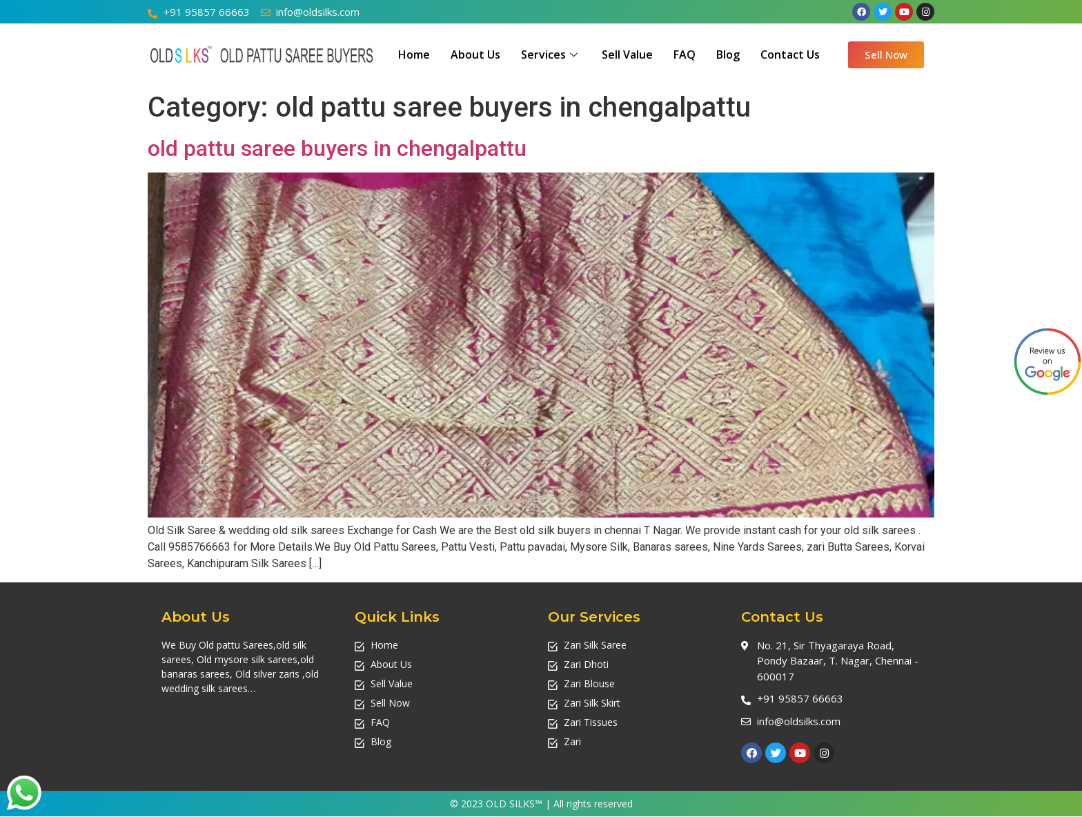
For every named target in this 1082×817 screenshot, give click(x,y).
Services (551, 54)
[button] (886, 54)
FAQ (684, 54)
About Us (475, 54)
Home (414, 54)
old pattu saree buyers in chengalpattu (337, 148)
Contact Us (790, 54)
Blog (728, 54)
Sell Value (627, 54)
